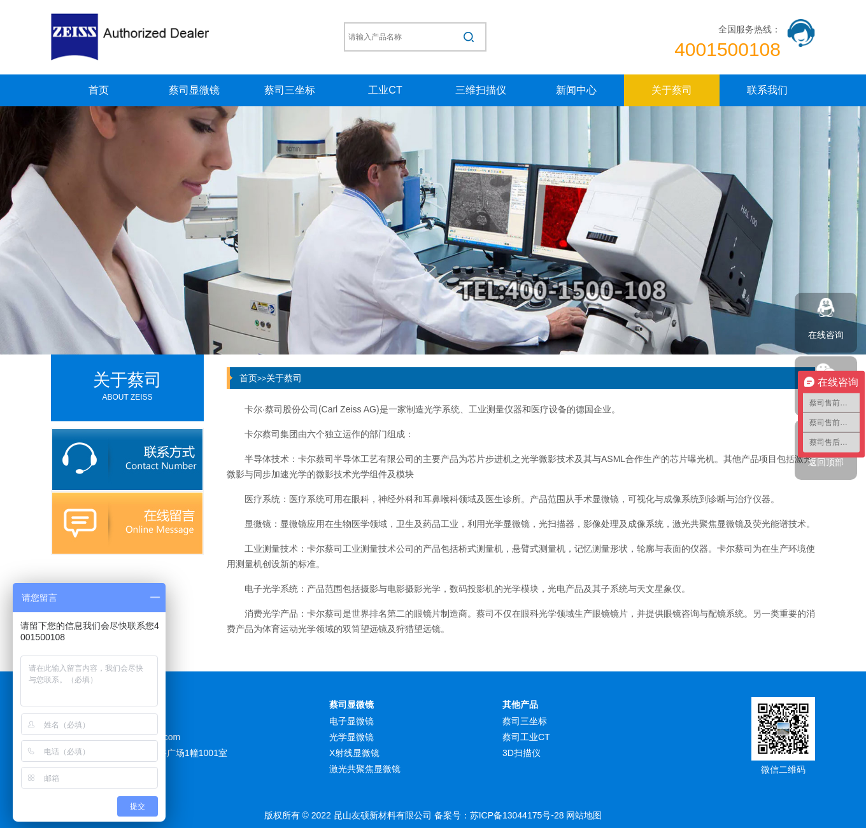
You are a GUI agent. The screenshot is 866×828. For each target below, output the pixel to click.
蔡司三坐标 (289, 90)
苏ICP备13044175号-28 (517, 815)
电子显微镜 (351, 721)
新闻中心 (576, 90)
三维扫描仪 (480, 90)
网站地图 (584, 815)
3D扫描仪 (521, 753)
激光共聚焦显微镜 (365, 769)
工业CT (385, 90)
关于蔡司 (671, 90)
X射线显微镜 (354, 753)
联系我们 (767, 90)
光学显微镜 (351, 737)
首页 (99, 90)
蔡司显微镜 (194, 90)
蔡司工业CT (526, 737)
